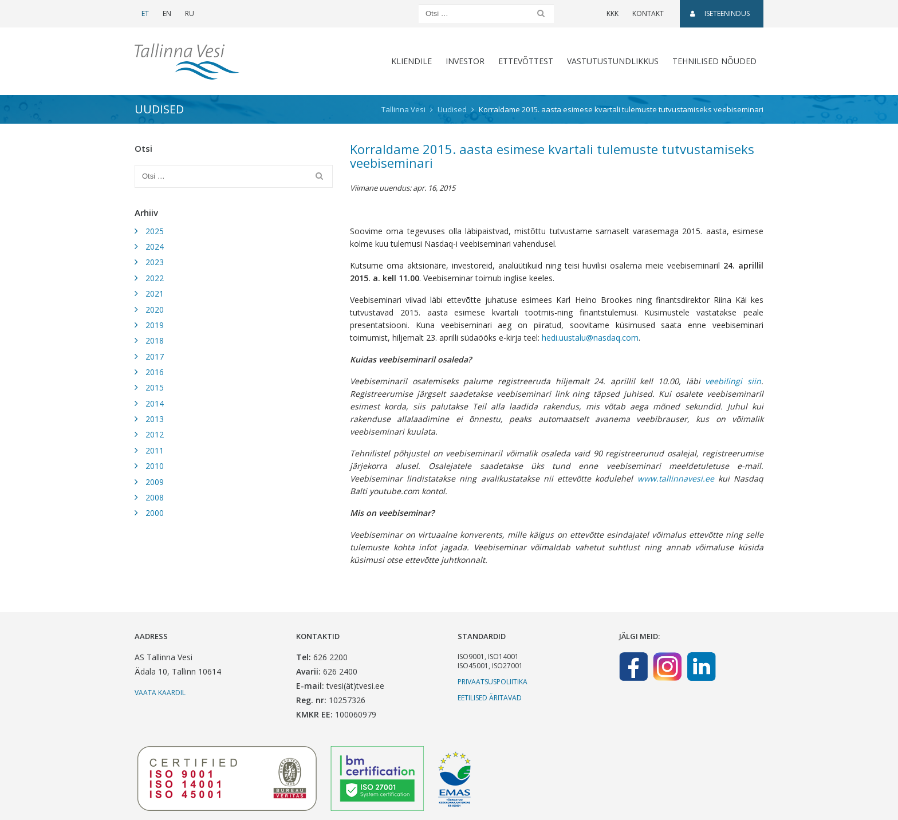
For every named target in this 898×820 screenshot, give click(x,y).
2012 (154, 434)
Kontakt (648, 13)
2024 (154, 246)
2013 (154, 418)
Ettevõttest (525, 61)
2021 (154, 293)
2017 (154, 356)
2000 (154, 512)
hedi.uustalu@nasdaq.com (590, 337)
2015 (154, 387)
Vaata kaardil (160, 692)
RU (189, 13)
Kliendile (411, 61)
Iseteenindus (720, 13)
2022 (154, 278)
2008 (154, 497)
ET (145, 13)
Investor (465, 61)
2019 (154, 325)
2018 (154, 340)
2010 (154, 465)
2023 (154, 262)
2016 (154, 371)
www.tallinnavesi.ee (675, 478)
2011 (154, 450)
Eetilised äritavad (490, 698)
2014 (154, 403)
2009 (154, 481)
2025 (154, 231)
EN (167, 13)
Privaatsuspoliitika (492, 682)
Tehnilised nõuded (714, 61)
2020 (154, 309)
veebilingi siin (733, 381)
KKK (612, 13)
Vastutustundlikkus (613, 61)
